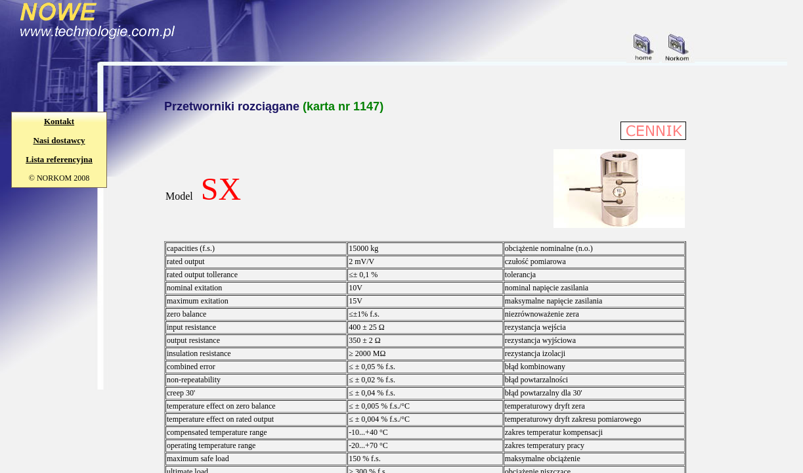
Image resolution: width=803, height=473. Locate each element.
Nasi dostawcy (59, 140)
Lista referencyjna (59, 159)
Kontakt (59, 121)
